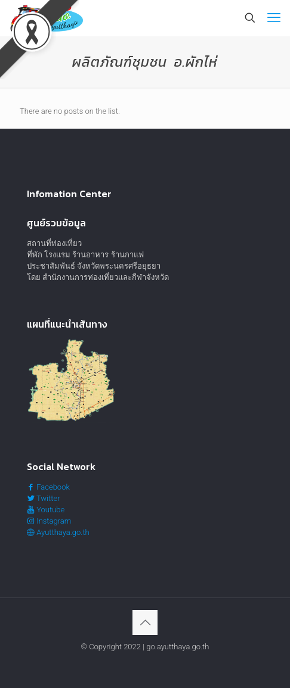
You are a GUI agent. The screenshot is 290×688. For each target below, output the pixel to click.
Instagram (49, 520)
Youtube (45, 509)
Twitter (43, 498)
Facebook (48, 486)
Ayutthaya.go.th (58, 532)
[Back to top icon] (145, 622)
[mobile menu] (274, 18)
